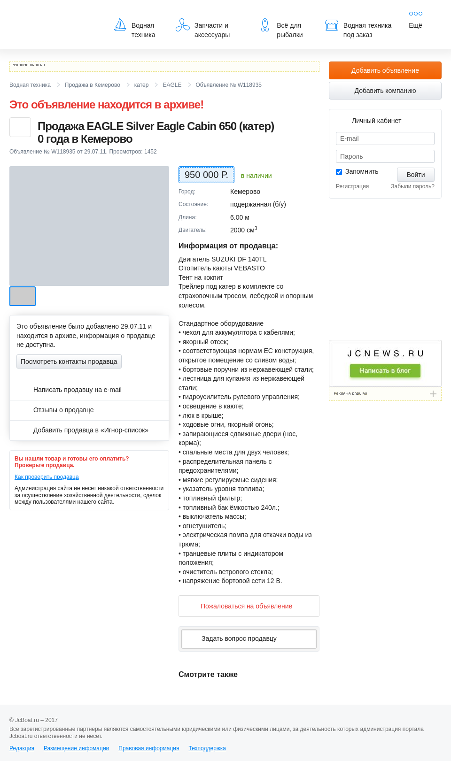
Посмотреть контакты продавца (69, 361)
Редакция (21, 748)
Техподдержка (207, 748)
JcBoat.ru (54, 14)
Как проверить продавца (47, 477)
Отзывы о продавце (55, 409)
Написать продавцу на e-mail (69, 389)
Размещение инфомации (76, 748)
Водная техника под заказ (358, 28)
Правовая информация (148, 748)
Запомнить (362, 171)
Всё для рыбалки (280, 28)
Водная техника (134, 28)
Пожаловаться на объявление (239, 605)
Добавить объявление (385, 70)
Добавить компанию (385, 90)
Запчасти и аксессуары (203, 28)
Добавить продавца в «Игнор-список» (82, 430)
